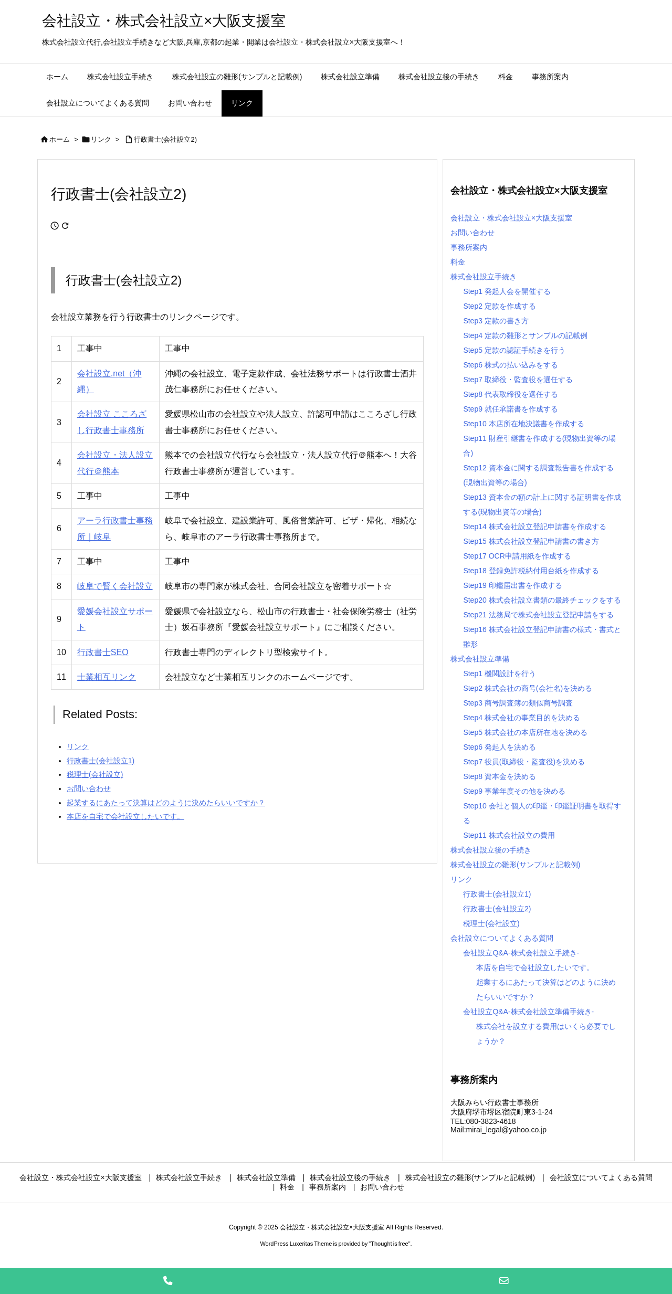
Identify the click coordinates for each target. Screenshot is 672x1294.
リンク (101, 139)
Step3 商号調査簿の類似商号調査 (517, 703)
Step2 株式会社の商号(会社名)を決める (527, 688)
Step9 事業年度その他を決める (514, 791)
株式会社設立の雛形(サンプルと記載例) (515, 864)
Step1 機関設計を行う (499, 673)
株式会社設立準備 (479, 659)
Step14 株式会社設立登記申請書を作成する (534, 526)
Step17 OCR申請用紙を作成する (517, 556)
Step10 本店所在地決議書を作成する (523, 423)
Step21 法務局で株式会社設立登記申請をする (538, 615)
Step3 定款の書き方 (495, 321)
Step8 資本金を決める (499, 776)
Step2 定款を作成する (499, 306)
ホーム (59, 139)
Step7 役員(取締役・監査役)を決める (524, 762)
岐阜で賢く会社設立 (115, 586)
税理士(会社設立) (491, 923)
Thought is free (389, 1243)
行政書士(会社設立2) (165, 139)
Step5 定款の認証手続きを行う (514, 350)
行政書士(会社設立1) (497, 894)
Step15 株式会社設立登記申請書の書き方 (530, 541)
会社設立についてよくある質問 (501, 938)
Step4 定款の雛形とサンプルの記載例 (525, 335)
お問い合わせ (472, 232)
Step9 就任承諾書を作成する (510, 409)
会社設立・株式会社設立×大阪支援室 (511, 218)
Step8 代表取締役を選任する (510, 394)
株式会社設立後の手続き (490, 850)
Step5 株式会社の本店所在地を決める (525, 732)
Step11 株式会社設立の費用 (508, 835)
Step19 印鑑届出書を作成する (512, 585)
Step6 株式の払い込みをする (510, 365)
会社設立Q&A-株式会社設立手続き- (521, 953)
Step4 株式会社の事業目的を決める (521, 717)
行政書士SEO (103, 652)
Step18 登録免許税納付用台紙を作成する (530, 570)
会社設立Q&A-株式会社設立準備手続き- (528, 1011)
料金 (457, 262)
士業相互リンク (106, 676)
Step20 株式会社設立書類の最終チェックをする (542, 600)
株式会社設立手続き (483, 276)
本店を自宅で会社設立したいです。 (535, 967)
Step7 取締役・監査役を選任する (517, 379)
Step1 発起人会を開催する (506, 291)
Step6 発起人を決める (499, 747)
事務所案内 (468, 247)
